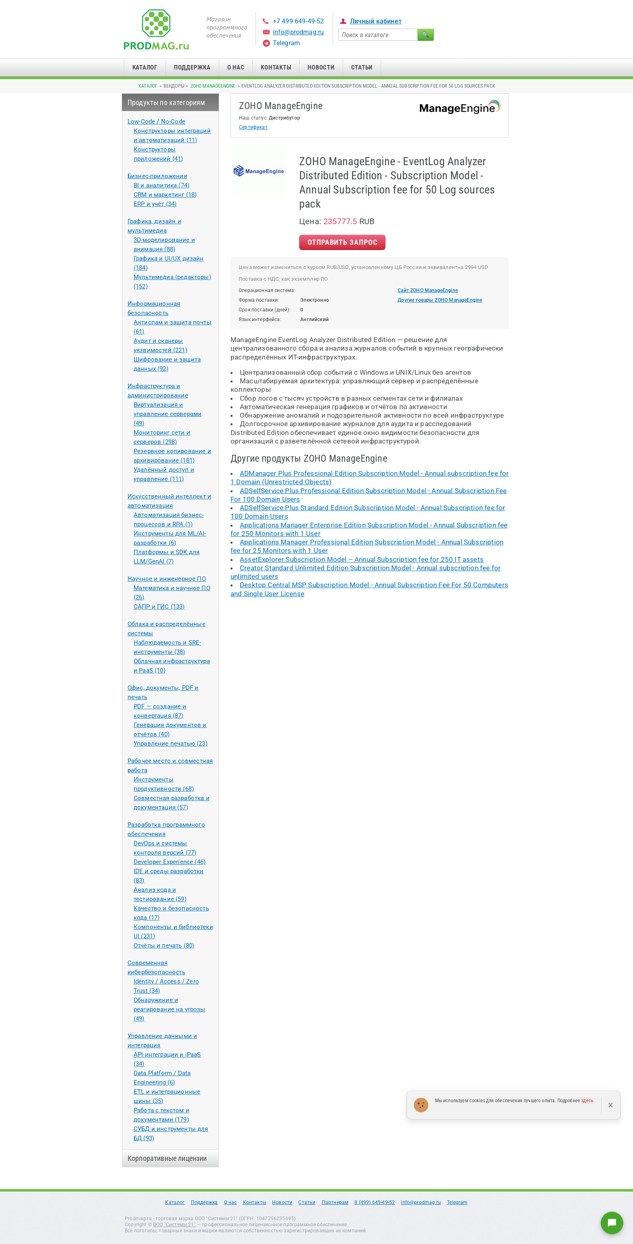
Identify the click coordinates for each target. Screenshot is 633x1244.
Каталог (144, 67)
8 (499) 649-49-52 (374, 1202)
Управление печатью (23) (171, 743)
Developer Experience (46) (169, 862)
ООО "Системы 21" (174, 1224)
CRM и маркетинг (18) (165, 194)
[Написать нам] (612, 1223)
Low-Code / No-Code (156, 121)
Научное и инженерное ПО (167, 578)
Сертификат (253, 127)
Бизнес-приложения (157, 176)
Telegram (286, 43)
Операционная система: (267, 290)
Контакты (276, 67)
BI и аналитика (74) (161, 185)
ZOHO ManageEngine (213, 86)
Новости (321, 67)
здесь (587, 1100)
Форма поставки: (259, 300)
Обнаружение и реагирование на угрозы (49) (169, 1009)
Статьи (362, 67)
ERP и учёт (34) (155, 204)
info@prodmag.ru (298, 32)
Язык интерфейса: (260, 319)
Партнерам (335, 1202)
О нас (236, 67)
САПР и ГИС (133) (159, 606)
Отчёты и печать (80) (164, 945)
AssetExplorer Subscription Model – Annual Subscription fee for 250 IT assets (362, 559)
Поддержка (192, 67)
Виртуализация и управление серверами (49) (167, 414)
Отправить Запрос (342, 242)
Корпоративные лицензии (167, 1158)
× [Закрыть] (610, 1105)
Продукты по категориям (166, 102)
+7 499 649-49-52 (298, 21)
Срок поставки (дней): (265, 310)
